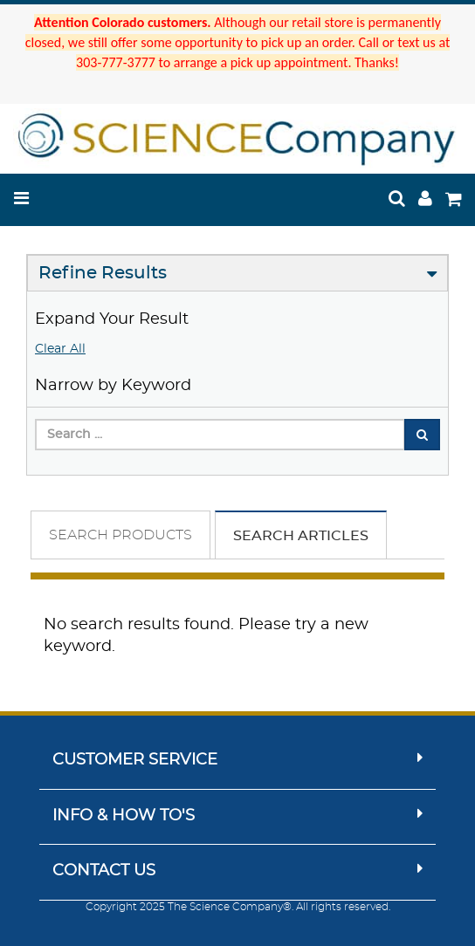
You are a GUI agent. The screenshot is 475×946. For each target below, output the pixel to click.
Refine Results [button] (102, 273)
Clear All (60, 349)
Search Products (120, 535)
